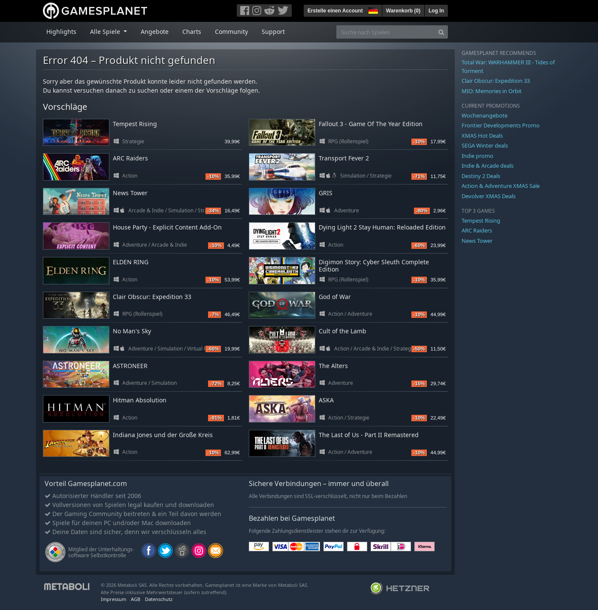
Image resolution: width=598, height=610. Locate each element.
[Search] (441, 32)
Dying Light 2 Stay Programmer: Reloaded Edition (382, 227)
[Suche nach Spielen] (385, 32)
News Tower (130, 193)
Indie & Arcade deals (487, 165)
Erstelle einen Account (335, 11)
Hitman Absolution (139, 400)
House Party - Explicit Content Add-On (167, 227)
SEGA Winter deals (485, 145)
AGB (135, 599)
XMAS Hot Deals (482, 135)
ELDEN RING (130, 262)
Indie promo (477, 156)
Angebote (155, 31)
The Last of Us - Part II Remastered (369, 435)
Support (273, 31)
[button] (372, 9)
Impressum (113, 599)
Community (231, 31)
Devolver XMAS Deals (489, 196)
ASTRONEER (130, 366)
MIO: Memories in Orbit (492, 91)
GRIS (325, 193)
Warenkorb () (403, 11)
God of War (335, 297)
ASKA (326, 400)
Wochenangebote (484, 115)
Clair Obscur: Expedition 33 (152, 297)
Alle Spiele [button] (106, 31)
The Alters (333, 366)
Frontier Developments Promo (501, 125)
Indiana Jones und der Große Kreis (163, 435)
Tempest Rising (135, 124)
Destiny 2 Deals (481, 176)
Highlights (61, 31)
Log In (436, 11)
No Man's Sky (132, 331)
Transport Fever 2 (344, 158)
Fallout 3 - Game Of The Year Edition (371, 124)
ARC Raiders (130, 158)
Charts (191, 31)
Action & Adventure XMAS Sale (501, 186)
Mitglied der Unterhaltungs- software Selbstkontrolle (101, 552)
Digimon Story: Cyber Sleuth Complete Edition (374, 265)
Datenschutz (158, 599)
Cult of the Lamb (342, 331)
